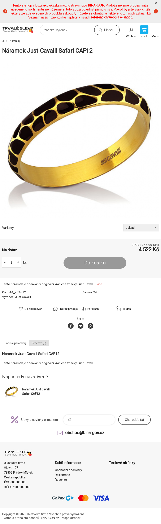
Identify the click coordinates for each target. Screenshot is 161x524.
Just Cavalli (23, 297)
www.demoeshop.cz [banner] (20, 29)
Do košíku (95, 263)
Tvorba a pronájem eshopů (20, 518)
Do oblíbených (33, 308)
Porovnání (93, 308)
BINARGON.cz (49, 518)
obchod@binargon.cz (84, 432)
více (99, 284)
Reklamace (62, 475)
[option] (80, 139)
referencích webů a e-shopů (111, 17)
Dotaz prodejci (69, 308)
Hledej (108, 30)
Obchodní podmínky (68, 470)
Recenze (61, 480)
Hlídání (127, 308)
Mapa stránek (71, 518)
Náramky (15, 40)
